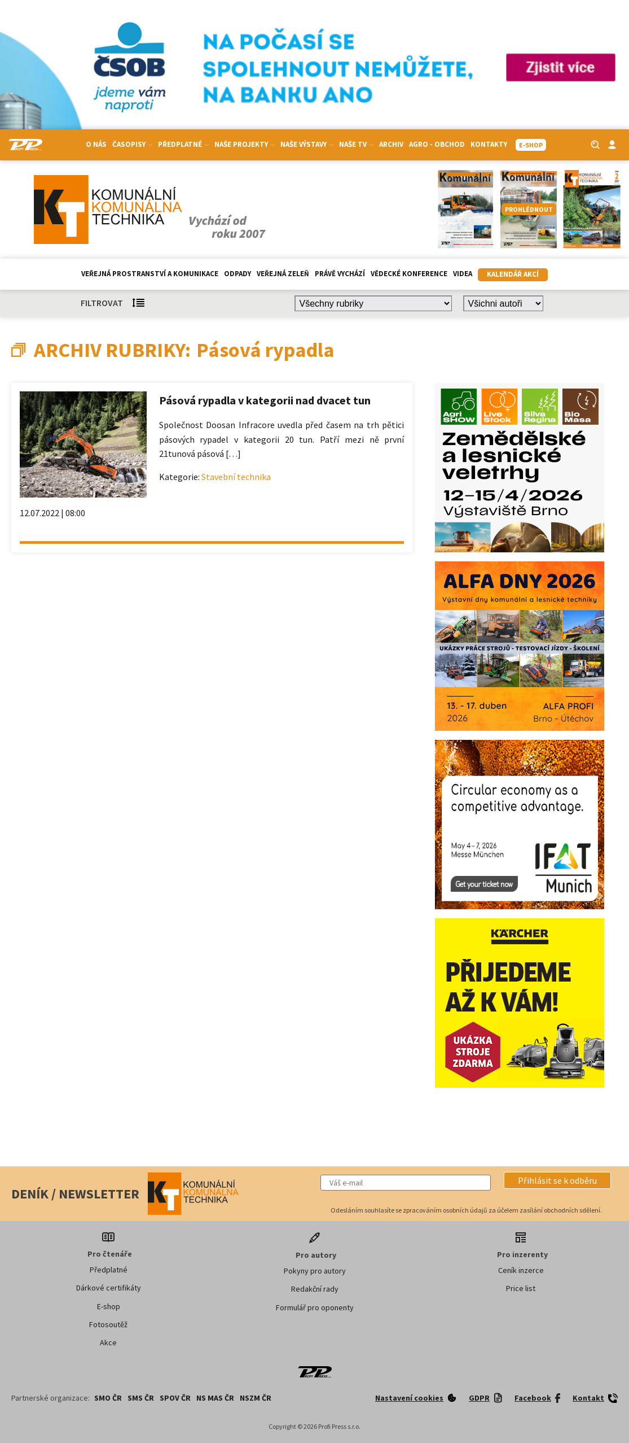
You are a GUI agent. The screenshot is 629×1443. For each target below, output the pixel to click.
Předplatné (183, 144)
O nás (96, 144)
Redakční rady (314, 1289)
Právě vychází (340, 273)
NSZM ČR (255, 1398)
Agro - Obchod (437, 144)
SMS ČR (140, 1398)
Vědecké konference (409, 273)
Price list (520, 1288)
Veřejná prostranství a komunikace (149, 273)
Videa (462, 273)
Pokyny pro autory (315, 1271)
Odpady (237, 273)
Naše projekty (244, 144)
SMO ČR (108, 1398)
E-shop (108, 1306)
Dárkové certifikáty (108, 1288)
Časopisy (132, 144)
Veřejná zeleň (283, 273)
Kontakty (488, 144)
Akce (108, 1342)
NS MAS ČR (215, 1398)
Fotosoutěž (108, 1324)
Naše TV (356, 144)
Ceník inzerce (521, 1270)
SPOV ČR (175, 1398)
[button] (557, 1180)
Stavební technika (236, 476)
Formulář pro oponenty (315, 1307)
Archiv (391, 144)
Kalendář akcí (513, 274)
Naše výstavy (306, 144)
